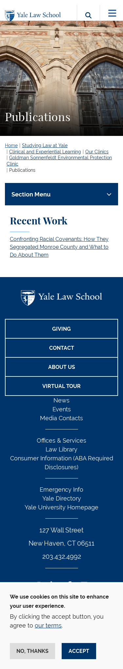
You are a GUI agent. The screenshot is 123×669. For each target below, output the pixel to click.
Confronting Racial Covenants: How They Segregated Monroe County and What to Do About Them (59, 247)
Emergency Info (61, 489)
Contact (61, 348)
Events (61, 409)
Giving (61, 329)
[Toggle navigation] (112, 13)
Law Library (61, 449)
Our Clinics (97, 151)
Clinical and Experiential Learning (45, 151)
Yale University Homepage (61, 507)
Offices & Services (61, 440)
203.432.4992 (61, 556)
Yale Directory (61, 498)
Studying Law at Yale (45, 145)
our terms (48, 625)
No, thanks (32, 651)
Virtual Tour (61, 386)
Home (11, 145)
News (61, 400)
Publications (22, 170)
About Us (61, 367)
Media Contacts (61, 418)
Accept (79, 651)
